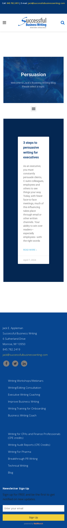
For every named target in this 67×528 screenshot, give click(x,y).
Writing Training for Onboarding (27, 408)
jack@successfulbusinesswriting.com (46, 3)
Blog (10, 472)
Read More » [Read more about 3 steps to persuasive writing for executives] (30, 250)
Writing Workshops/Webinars (25, 380)
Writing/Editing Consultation (24, 387)
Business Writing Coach (22, 415)
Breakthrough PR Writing (23, 458)
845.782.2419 (13, 3)
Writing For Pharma (19, 451)
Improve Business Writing (23, 401)
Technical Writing (18, 465)
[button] (33, 109)
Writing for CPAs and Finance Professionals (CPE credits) (34, 436)
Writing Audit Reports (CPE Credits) (29, 444)
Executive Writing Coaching (24, 394)
